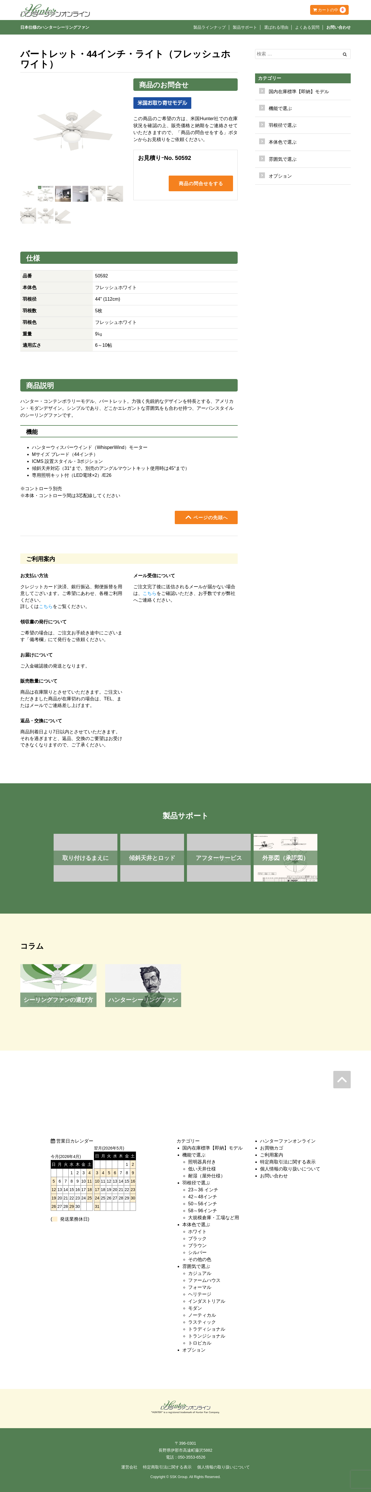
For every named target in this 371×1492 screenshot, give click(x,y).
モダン (195, 1308)
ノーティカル (202, 1315)
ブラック (197, 1238)
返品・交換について (41, 720)
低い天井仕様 (202, 1168)
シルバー (197, 1252)
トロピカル (199, 1343)
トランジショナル (206, 1336)
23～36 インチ (203, 1189)
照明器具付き (202, 1161)
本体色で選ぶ (196, 1224)
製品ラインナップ (209, 27)
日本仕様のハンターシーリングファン (54, 27)
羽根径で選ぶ (196, 1182)
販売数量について (38, 681)
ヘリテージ (199, 1294)
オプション (280, 176)
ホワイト (197, 1231)
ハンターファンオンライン (288, 1141)
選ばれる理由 (276, 27)
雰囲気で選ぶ (196, 1266)
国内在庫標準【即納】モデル (299, 91)
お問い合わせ (338, 27)
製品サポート (245, 27)
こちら (46, 606)
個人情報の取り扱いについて (290, 1168)
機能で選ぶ (193, 1154)
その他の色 (199, 1259)
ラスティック (202, 1322)
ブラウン (197, 1245)
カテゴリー (269, 78)
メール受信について (154, 575)
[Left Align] (345, 54)
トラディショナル (206, 1329)
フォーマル (199, 1287)
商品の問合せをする (201, 184)
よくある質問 (307, 27)
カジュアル (199, 1273)
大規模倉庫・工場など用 (213, 1217)
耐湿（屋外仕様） (206, 1175)
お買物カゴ (271, 1147)
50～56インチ (202, 1203)
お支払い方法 (34, 575)
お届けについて (36, 654)
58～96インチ (202, 1210)
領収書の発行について (43, 621)
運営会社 (129, 1467)
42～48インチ (202, 1196)
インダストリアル (206, 1301)
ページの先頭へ (206, 517)
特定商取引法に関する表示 (288, 1161)
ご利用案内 (271, 1154)
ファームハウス (204, 1280)
